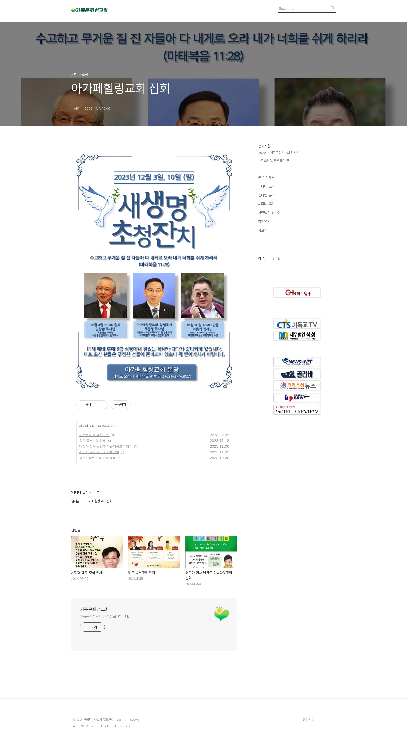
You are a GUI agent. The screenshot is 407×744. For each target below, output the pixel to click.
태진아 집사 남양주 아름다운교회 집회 (105, 446)
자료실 (262, 230)
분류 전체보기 (268, 177)
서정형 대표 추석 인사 (94, 435)
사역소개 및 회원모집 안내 (275, 160)
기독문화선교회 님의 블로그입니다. (104, 616)
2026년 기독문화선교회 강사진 (278, 153)
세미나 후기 (266, 204)
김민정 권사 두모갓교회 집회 (99, 452)
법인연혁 (264, 221)
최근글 (262, 258)
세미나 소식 (86, 426)
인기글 (277, 258)
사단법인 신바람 (269, 212)
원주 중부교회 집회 (92, 441)
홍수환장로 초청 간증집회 (97, 458)
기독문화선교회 (94, 609)
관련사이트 (310, 720)
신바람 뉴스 (266, 195)
